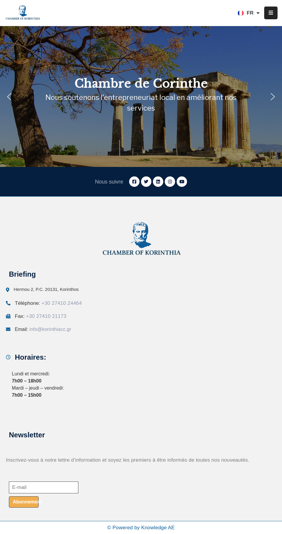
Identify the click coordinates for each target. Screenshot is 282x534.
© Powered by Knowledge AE (141, 527)
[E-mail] (43, 487)
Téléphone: (48, 303)
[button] (9, 96)
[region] (141, 96)
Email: (43, 329)
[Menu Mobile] (271, 13)
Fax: (40, 316)
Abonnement (26, 501)
